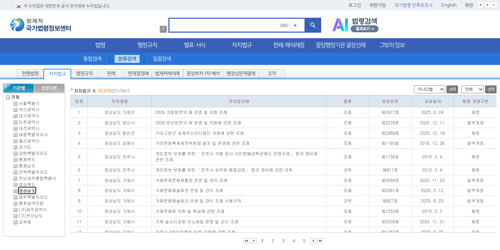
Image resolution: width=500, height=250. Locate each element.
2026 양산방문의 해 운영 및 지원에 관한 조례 (198, 121)
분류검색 (127, 57)
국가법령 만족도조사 (413, 3)
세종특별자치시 (33, 132)
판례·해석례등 (289, 43)
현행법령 (30, 72)
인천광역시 (29, 120)
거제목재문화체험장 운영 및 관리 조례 (191, 178)
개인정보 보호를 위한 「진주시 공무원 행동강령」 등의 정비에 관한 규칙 (224, 168)
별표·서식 (194, 43)
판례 (111, 72)
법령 (100, 43)
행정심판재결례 (240, 72)
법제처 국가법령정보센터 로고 (40, 23)
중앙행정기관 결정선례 (340, 43)
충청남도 (27, 164)
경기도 (25, 145)
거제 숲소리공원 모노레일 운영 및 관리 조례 (197, 220)
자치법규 (241, 43)
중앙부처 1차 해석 (203, 72)
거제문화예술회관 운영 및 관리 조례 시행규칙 (198, 199)
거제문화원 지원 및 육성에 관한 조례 (190, 209)
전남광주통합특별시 (37, 176)
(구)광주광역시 (33, 207)
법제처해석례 (167, 72)
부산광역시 (29, 107)
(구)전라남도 (31, 214)
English (449, 3)
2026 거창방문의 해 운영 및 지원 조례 (191, 110)
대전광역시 (29, 126)
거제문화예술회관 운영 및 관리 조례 (189, 188)
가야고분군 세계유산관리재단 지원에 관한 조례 (199, 131)
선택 (452, 87)
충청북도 (27, 157)
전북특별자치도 (33, 170)
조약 (272, 72)
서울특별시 (29, 101)
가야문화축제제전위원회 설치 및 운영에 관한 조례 (202, 141)
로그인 (355, 3)
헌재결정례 (138, 72)
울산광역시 (29, 139)
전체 (12, 95)
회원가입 (377, 3)
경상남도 (27, 189)
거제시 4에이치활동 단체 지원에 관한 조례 (195, 230)
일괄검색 (162, 57)
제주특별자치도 (33, 195)
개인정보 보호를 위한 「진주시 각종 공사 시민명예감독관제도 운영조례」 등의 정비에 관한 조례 (236, 154)
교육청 (25, 220)
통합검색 (92, 57)
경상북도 (27, 182)
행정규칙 (147, 43)
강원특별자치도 (33, 151)
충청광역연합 (31, 201)
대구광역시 (29, 114)
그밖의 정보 (392, 43)
